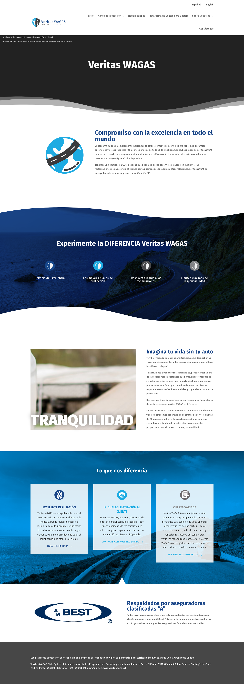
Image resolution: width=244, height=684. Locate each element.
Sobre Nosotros (201, 15)
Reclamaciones (136, 15)
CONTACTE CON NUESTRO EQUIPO (120, 541)
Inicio (91, 15)
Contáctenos (206, 28)
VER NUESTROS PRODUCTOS (183, 554)
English (210, 4)
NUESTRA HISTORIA (57, 545)
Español (196, 4)
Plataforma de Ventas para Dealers (168, 15)
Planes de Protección (109, 15)
